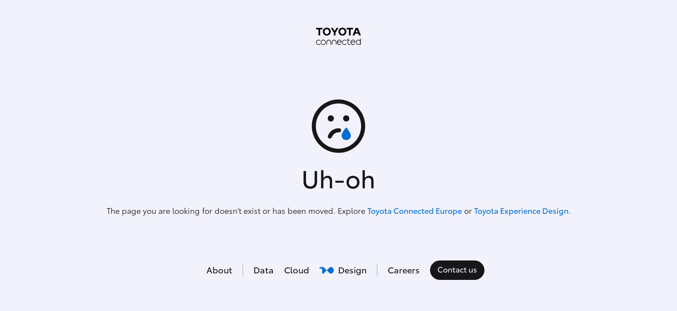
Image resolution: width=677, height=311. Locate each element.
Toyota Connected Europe (414, 211)
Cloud (296, 270)
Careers (404, 270)
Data (263, 270)
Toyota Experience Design (521, 211)
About (219, 270)
